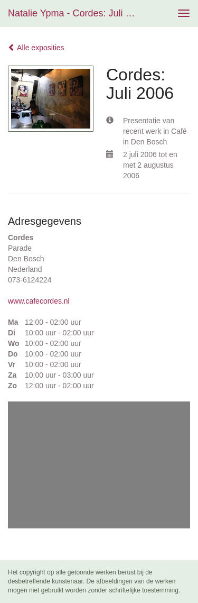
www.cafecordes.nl (39, 301)
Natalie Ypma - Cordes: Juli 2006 (76, 13)
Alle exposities (36, 47)
